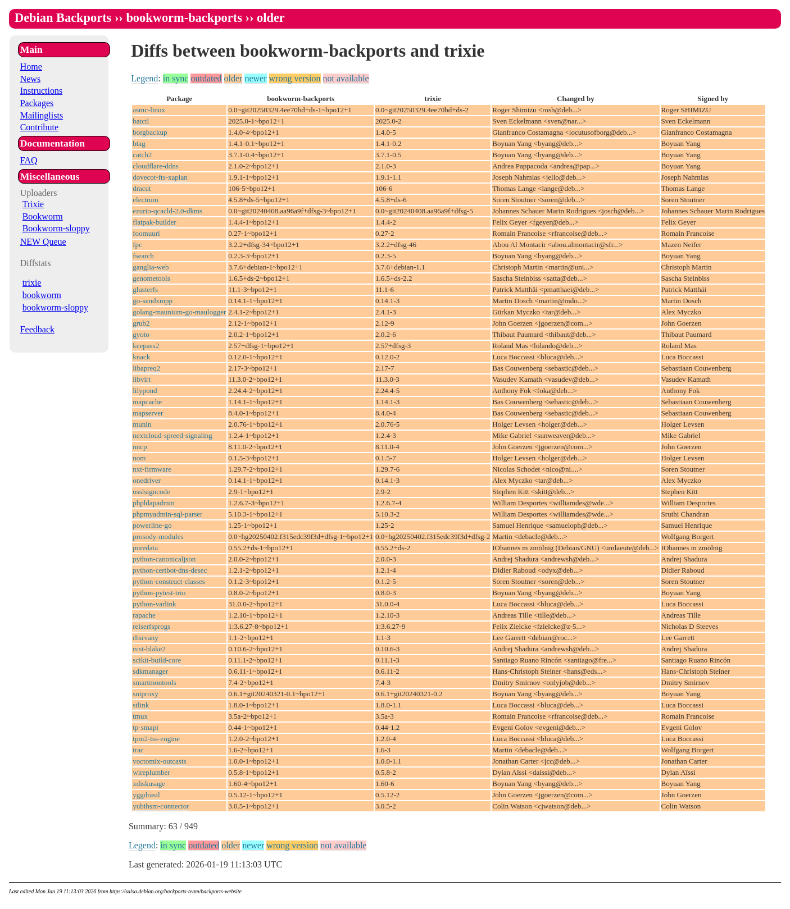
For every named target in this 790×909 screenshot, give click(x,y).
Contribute (39, 127)
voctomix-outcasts (159, 761)
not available (346, 78)
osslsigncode (151, 491)
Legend (144, 78)
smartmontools (154, 682)
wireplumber (151, 772)
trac (138, 750)
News (30, 79)
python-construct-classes (169, 581)
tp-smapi (145, 727)
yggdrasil (146, 795)
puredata (145, 547)
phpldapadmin (153, 503)
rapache (144, 615)
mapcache (147, 402)
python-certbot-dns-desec (170, 570)
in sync (176, 78)
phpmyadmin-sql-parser (167, 514)
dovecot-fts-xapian (160, 177)
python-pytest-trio (159, 592)
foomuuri (146, 233)
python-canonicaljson (164, 559)
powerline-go (152, 525)
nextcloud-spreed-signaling (172, 435)
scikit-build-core (157, 660)
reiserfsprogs (151, 626)
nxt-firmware (152, 469)
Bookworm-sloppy (56, 228)
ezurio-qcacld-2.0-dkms (167, 211)
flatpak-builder (154, 222)
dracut (142, 188)
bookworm (41, 295)
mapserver (148, 413)
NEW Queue (43, 241)
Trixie (33, 204)
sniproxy (145, 693)
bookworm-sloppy (55, 307)
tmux (140, 716)
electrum (145, 199)
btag (139, 143)
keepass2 (146, 345)
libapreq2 (146, 368)
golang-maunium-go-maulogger (179, 312)
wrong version (295, 78)
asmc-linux (149, 110)
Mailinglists (41, 115)
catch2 (142, 154)
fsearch (143, 256)
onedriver (147, 480)
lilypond (145, 390)
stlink (141, 705)
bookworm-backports (184, 18)
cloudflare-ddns (156, 166)
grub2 (141, 323)
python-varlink (154, 604)
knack (141, 357)
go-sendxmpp (152, 300)
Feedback (37, 329)
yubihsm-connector (161, 806)
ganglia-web (151, 267)
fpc (137, 244)
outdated (205, 78)
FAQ (29, 160)
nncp (140, 446)
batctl (141, 121)
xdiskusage (149, 783)
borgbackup (150, 132)
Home (31, 66)
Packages (37, 103)
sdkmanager (150, 671)
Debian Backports (63, 18)
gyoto (141, 334)
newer (255, 78)
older (233, 78)
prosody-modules (158, 536)
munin (142, 424)
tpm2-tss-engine (156, 738)
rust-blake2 (149, 649)
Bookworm (42, 216)
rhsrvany (145, 637)
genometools (151, 278)
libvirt (142, 379)
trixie (32, 282)
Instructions (41, 90)
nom (139, 458)
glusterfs (145, 289)
